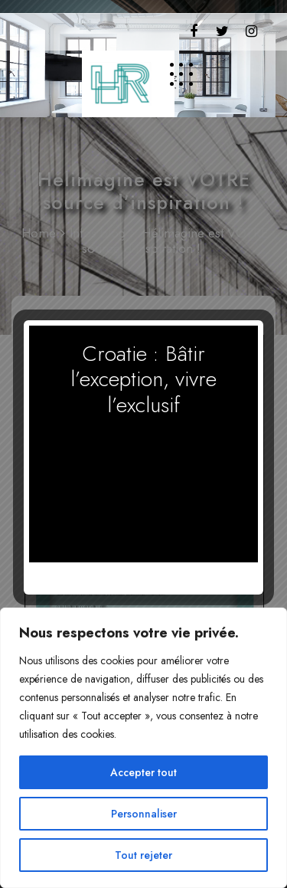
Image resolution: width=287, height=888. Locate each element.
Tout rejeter (143, 855)
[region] (143, 748)
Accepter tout (143, 772)
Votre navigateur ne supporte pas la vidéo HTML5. (143, 482)
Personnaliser (144, 813)
